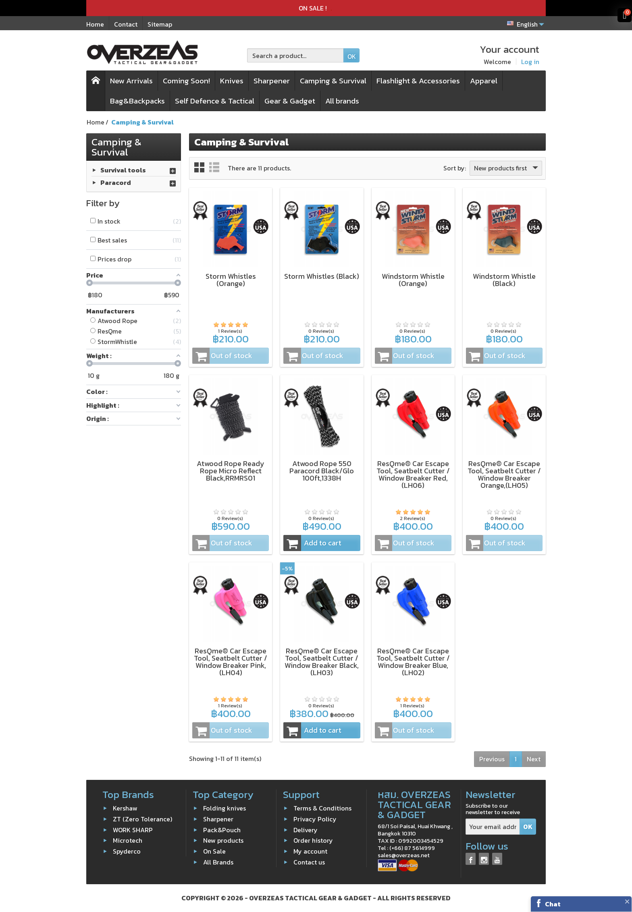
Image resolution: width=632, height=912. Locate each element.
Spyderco (127, 851)
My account (310, 851)
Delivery (305, 829)
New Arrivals (131, 81)
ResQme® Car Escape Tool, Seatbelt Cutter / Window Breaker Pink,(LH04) (230, 661)
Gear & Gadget (289, 101)
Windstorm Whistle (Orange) (413, 280)
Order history (313, 840)
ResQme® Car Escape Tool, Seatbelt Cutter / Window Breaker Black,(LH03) (322, 661)
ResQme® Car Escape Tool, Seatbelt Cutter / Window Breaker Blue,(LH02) (413, 661)
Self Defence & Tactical (214, 101)
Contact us (309, 862)
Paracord (115, 182)
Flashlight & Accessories (418, 81)
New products (223, 840)
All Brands (218, 862)
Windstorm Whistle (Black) (504, 280)
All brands (342, 101)
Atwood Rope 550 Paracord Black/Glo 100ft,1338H (321, 470)
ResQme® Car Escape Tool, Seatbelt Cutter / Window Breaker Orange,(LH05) (504, 474)
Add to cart (312, 543)
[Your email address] (493, 827)
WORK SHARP (133, 829)
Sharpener (272, 81)
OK (351, 56)
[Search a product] (295, 55)
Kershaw (125, 808)
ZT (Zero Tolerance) (142, 819)
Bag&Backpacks (137, 101)
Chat (553, 904)
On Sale (214, 851)
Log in (530, 61)
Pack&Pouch (222, 829)
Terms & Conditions (322, 808)
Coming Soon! (186, 81)
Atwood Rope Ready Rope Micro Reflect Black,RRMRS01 (230, 470)
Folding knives (224, 808)
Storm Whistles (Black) (321, 276)
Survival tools (123, 169)
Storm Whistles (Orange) (231, 280)
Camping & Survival (333, 81)
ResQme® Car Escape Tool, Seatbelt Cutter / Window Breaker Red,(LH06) (413, 474)
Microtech (127, 840)
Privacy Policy (315, 819)
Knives (231, 81)
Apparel (483, 81)
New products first (507, 168)
